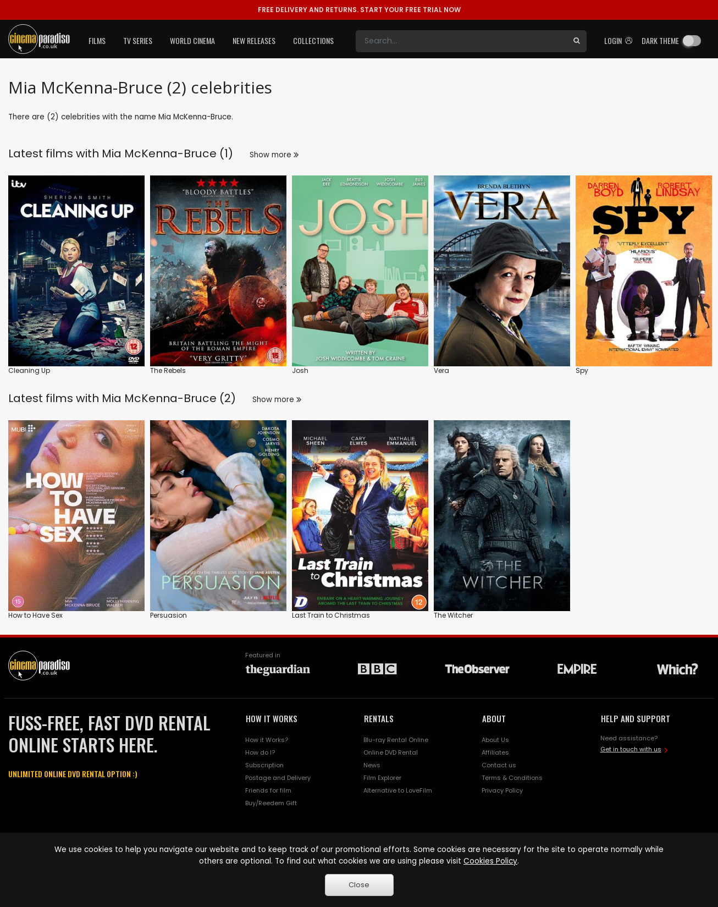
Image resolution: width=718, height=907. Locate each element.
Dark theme (660, 40)
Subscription (264, 765)
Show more (274, 155)
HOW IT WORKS (271, 718)
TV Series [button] (137, 40)
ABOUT (494, 718)
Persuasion (168, 615)
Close (359, 884)
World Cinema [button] (192, 40)
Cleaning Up (29, 370)
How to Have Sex (35, 615)
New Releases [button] (254, 40)
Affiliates (495, 752)
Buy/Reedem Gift (271, 803)
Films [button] (97, 40)
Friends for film (268, 790)
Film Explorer (382, 777)
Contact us (499, 765)
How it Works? (266, 739)
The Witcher (453, 615)
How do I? (260, 752)
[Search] (461, 41)
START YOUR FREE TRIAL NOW (359, 9)
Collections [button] (313, 40)
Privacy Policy (502, 790)
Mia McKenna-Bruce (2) (169, 398)
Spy (582, 370)
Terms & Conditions (512, 777)
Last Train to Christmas (331, 615)
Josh (300, 370)
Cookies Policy (490, 861)
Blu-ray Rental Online (395, 739)
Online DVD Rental (390, 752)
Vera (441, 370)
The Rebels (168, 370)
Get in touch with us (630, 749)
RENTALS (379, 718)
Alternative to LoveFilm (397, 790)
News (371, 765)
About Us (495, 739)
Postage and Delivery (278, 777)
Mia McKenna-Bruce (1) (167, 153)
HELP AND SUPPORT (635, 718)
